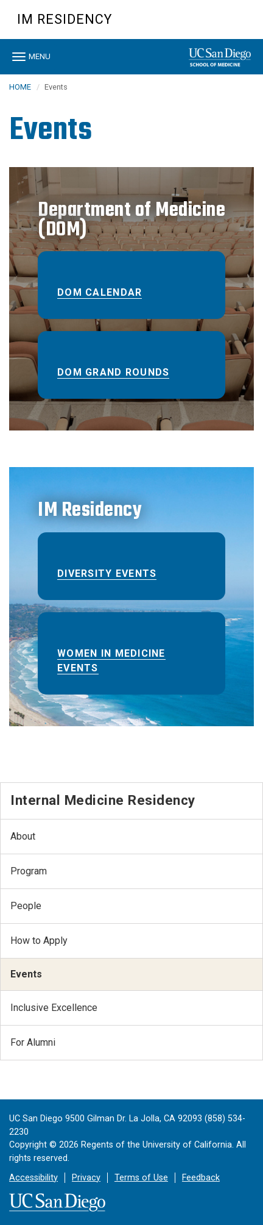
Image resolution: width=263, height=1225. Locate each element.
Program (28, 871)
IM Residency (64, 19)
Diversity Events (106, 573)
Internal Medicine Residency (102, 800)
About (22, 836)
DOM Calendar (99, 292)
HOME (20, 86)
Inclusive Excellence (53, 1007)
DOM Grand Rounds (113, 372)
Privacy (86, 1178)
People (25, 906)
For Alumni (32, 1042)
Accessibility (33, 1178)
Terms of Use (141, 1178)
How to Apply (39, 940)
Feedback (201, 1178)
